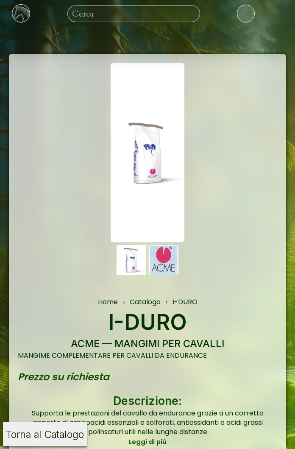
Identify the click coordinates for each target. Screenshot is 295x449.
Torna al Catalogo (45, 434)
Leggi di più (148, 441)
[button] (131, 260)
